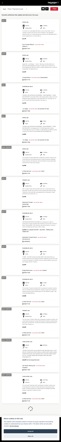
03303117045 (26, 210)
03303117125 (26, 177)
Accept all (30, 431)
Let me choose (14, 426)
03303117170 (26, 80)
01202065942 (26, 245)
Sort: (4, 9)
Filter (54, 9)
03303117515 (26, 48)
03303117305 (26, 373)
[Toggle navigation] (1, 3)
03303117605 (26, 276)
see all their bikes (39, 44)
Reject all (30, 436)
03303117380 (26, 113)
